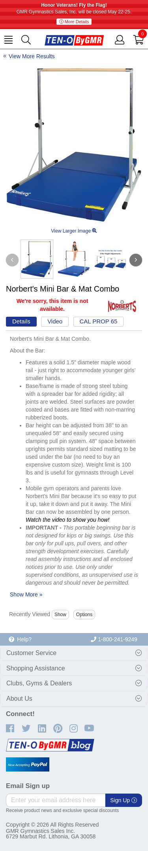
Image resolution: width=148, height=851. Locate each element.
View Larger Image (74, 231)
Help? (20, 639)
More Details (74, 21)
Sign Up (123, 800)
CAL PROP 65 (99, 321)
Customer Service (31, 653)
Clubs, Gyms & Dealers (39, 683)
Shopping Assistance (35, 668)
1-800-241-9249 (114, 639)
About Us (19, 698)
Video (54, 321)
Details (21, 321)
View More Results (31, 56)
